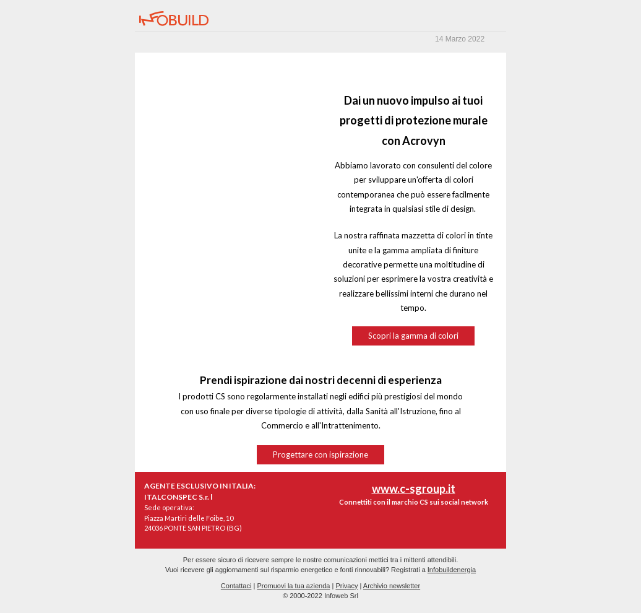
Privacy (346, 585)
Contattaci (236, 585)
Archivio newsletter (391, 585)
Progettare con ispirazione (320, 454)
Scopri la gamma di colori (413, 336)
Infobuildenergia (452, 569)
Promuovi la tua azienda (293, 585)
